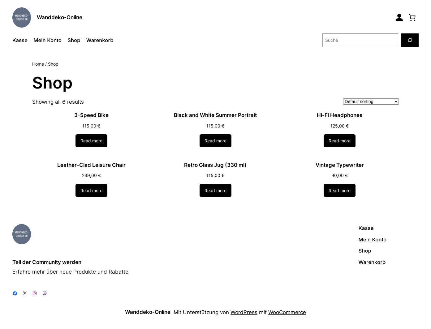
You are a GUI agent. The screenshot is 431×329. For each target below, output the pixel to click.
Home (38, 64)
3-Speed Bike (91, 115)
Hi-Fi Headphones (339, 115)
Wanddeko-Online (59, 17)
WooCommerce (287, 312)
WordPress (244, 312)
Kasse (20, 40)
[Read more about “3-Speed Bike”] (91, 140)
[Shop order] (371, 101)
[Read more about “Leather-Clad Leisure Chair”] (91, 190)
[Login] (399, 17)
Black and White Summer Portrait (215, 115)
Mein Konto (47, 40)
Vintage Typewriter (340, 165)
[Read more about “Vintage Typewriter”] (340, 190)
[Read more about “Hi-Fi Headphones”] (340, 140)
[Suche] (410, 40)
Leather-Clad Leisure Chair (91, 165)
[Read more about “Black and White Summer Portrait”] (215, 140)
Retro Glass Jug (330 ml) (215, 165)
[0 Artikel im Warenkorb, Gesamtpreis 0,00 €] (412, 17)
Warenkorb (100, 40)
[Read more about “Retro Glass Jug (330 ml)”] (215, 190)
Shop (73, 40)
